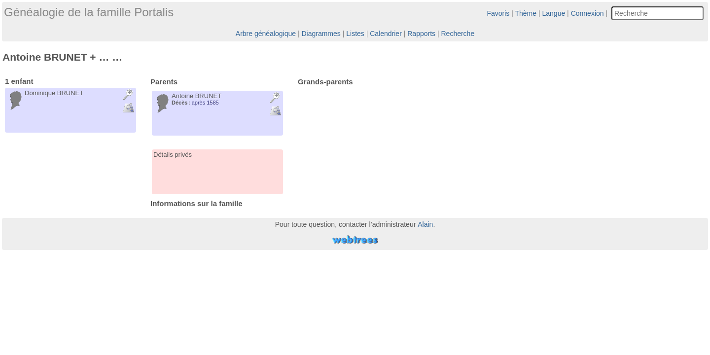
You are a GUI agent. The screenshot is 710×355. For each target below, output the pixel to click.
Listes (355, 33)
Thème (526, 13)
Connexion (587, 13)
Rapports (421, 33)
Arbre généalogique (266, 33)
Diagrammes (320, 33)
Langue (554, 13)
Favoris (498, 13)
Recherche (457, 33)
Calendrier (386, 33)
